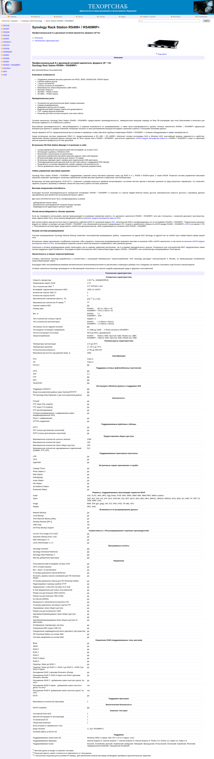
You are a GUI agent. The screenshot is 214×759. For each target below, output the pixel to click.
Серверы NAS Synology (32, 21)
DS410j (6, 48)
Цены (122, 17)
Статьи (101, 17)
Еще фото (162, 54)
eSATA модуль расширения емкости (151, 138)
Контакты (176, 17)
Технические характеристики (47, 41)
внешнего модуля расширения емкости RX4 (102, 218)
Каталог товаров (10, 21)
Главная (12, 17)
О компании (202, 17)
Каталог (58, 17)
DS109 (6, 29)
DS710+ (6, 45)
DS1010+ (7, 68)
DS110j (6, 25)
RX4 (113, 222)
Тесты (80, 17)
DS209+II (7, 42)
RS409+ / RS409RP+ (12, 65)
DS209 (6, 39)
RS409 (6, 62)
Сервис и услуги (149, 17)
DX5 (5, 75)
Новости (36, 17)
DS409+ (6, 58)
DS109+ (6, 32)
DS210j (6, 35)
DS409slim (7, 52)
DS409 (6, 55)
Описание (39, 38)
